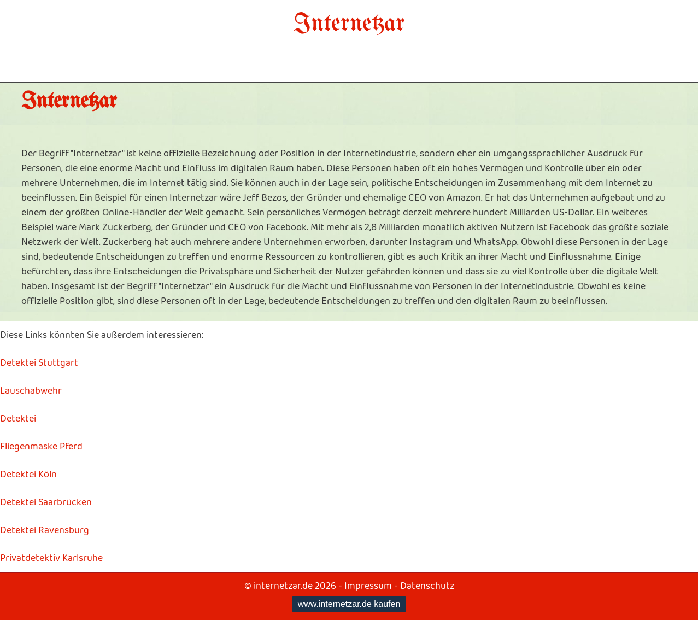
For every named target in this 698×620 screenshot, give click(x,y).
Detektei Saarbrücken (46, 502)
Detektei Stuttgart (39, 363)
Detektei (18, 418)
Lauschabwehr (31, 391)
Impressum (368, 586)
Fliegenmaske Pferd (41, 446)
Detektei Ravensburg (44, 530)
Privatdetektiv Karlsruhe (51, 558)
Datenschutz (427, 586)
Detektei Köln (28, 474)
